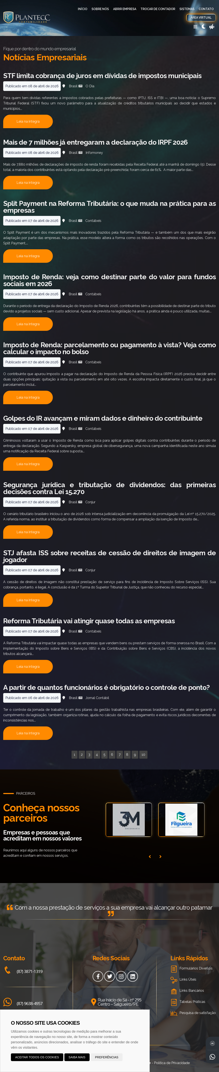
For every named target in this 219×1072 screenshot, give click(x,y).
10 (143, 755)
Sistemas (186, 9)
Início (82, 9)
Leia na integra (28, 121)
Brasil (73, 86)
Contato (206, 9)
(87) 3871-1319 (22, 971)
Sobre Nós (100, 9)
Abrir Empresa (124, 9)
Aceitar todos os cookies (37, 1057)
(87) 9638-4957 (22, 1003)
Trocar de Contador (158, 9)
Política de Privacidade (172, 1063)
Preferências (106, 1057)
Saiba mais (77, 1057)
